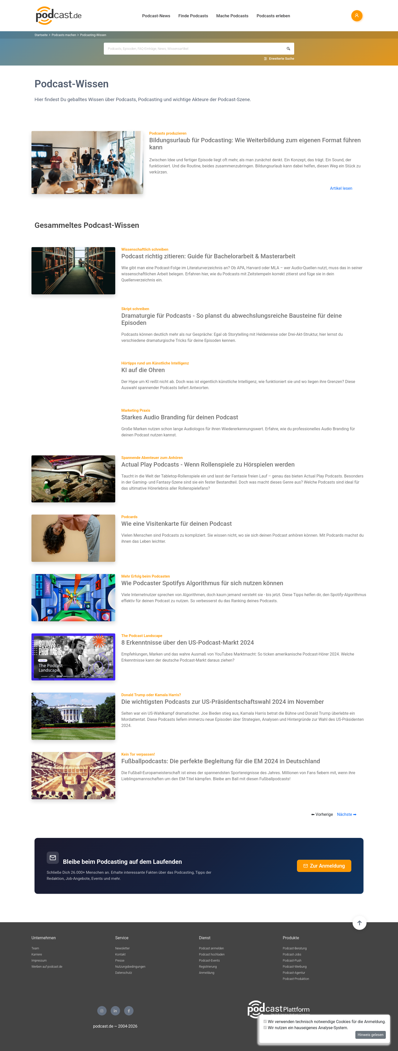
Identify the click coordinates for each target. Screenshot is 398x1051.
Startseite (41, 35)
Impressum (39, 960)
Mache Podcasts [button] (232, 15)
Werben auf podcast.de (46, 966)
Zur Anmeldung (324, 866)
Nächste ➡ (346, 814)
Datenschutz (123, 973)
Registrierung (208, 966)
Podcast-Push (292, 960)
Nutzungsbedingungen (130, 966)
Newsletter (122, 948)
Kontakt (120, 954)
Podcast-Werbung (295, 966)
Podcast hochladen (212, 954)
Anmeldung (206, 973)
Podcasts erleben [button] (273, 15)
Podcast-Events (209, 960)
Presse (119, 960)
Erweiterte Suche (281, 58)
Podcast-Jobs (292, 954)
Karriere (36, 954)
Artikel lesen (341, 188)
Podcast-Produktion (296, 979)
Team (35, 948)
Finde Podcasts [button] (193, 15)
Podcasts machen (64, 35)
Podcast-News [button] (156, 15)
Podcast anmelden (211, 948)
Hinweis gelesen (371, 1035)
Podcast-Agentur (294, 973)
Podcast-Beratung (295, 948)
